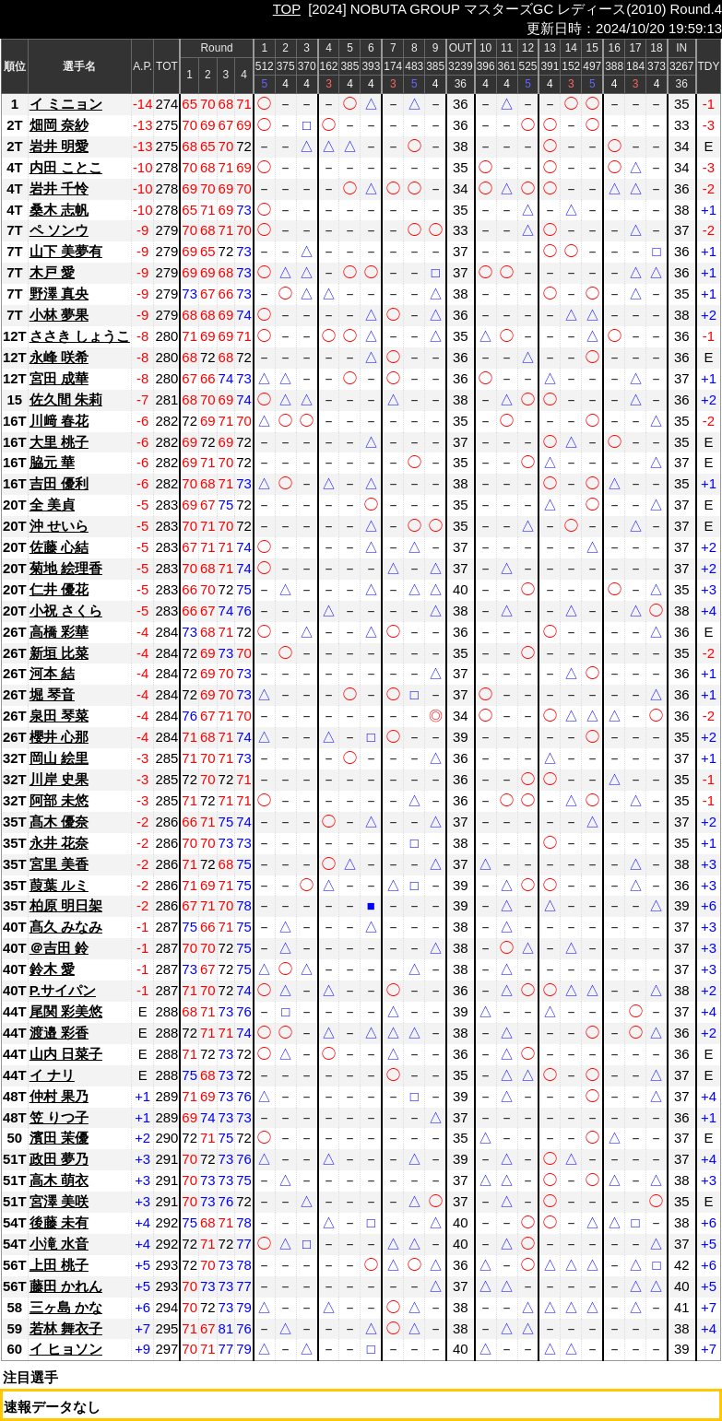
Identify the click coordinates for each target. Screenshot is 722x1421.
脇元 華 (52, 462)
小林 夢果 (59, 315)
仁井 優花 (59, 589)
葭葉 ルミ (59, 885)
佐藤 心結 (59, 547)
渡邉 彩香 (59, 1032)
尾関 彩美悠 (66, 1011)
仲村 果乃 (59, 1096)
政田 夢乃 (59, 1159)
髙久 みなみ (66, 926)
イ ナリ (52, 1075)
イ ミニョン (66, 104)
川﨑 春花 (59, 421)
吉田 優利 (59, 483)
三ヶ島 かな (66, 1307)
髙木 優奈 (59, 821)
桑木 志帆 (59, 209)
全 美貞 (52, 504)
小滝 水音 (59, 1243)
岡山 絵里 (59, 758)
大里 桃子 (59, 442)
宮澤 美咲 (59, 1201)
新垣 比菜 (59, 653)
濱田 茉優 (59, 1137)
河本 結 (52, 673)
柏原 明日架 (66, 905)
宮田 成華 (59, 378)
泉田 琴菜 (59, 715)
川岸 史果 (59, 779)
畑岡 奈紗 (59, 125)
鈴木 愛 (52, 969)
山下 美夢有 (66, 251)
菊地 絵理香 (66, 568)
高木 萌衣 (59, 1180)
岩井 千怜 (59, 188)
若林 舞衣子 (66, 1328)
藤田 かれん (66, 1286)
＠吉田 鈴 (59, 948)
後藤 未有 (59, 1222)
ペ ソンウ (59, 230)
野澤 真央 (59, 293)
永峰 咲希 (59, 357)
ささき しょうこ (80, 336)
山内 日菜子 (66, 1054)
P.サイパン (63, 990)
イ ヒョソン (66, 1348)
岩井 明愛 (59, 146)
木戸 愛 (52, 272)
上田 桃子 (59, 1265)
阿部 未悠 (59, 800)
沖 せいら (59, 526)
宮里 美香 (59, 864)
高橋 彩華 (59, 632)
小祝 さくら (66, 610)
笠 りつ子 (59, 1117)
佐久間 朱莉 (66, 399)
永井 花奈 (59, 843)
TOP (287, 9)
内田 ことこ (66, 167)
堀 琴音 (52, 694)
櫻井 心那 (59, 737)
